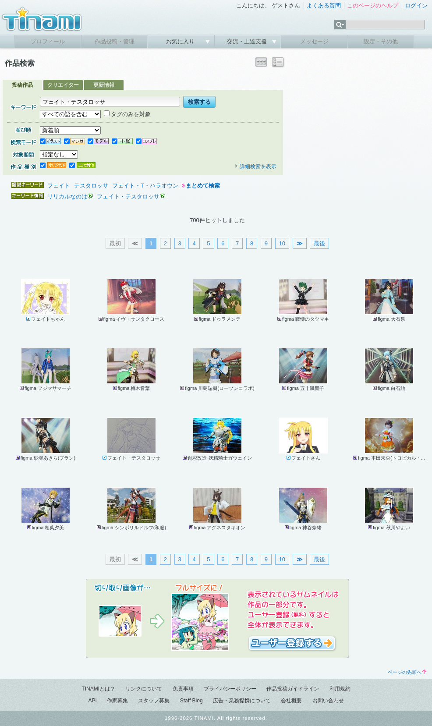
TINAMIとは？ (98, 689)
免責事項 (183, 689)
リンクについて (143, 689)
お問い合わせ (328, 701)
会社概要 (291, 701)
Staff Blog (191, 701)
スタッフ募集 (154, 701)
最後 (319, 243)
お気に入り (181, 41)
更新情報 (103, 85)
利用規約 (340, 689)
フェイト (58, 185)
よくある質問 (324, 5)
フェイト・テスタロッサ (128, 196)
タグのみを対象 (127, 114)
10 (282, 243)
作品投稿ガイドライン (292, 689)
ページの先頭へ (407, 672)
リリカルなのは (67, 196)
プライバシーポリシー (230, 689)
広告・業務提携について (242, 701)
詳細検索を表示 (255, 166)
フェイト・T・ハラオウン (145, 185)
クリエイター (63, 85)
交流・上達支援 (248, 41)
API (92, 701)
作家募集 (117, 701)
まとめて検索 (203, 185)
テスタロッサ (91, 185)
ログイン (416, 5)
